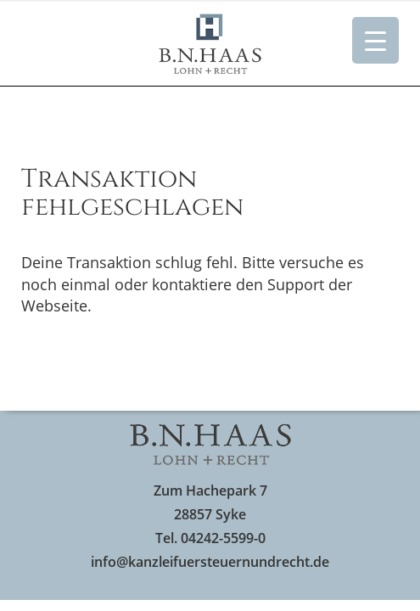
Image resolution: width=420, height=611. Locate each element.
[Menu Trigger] (375, 40)
